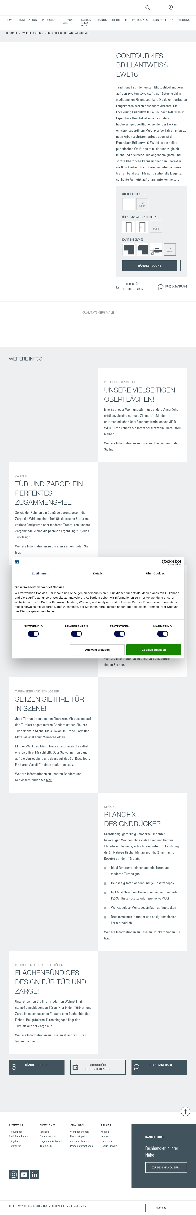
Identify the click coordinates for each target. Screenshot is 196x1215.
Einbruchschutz (48, 1136)
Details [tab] (98, 573)
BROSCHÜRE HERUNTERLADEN (129, 287)
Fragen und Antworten (51, 1141)
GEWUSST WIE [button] (69, 21)
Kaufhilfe (44, 1132)
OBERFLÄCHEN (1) (133, 194)
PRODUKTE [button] (50, 20)
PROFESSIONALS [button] (136, 20)
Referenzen (15, 1146)
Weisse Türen (31, 33)
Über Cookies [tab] (155, 573)
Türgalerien (15, 1141)
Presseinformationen (81, 1146)
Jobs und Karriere (79, 1141)
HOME (10, 20)
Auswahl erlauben (97, 649)
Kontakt (105, 1132)
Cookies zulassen (154, 649)
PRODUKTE (11, 33)
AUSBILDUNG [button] (181, 20)
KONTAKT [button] (160, 20)
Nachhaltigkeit (78, 1136)
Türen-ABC (46, 1146)
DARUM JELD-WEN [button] (86, 23)
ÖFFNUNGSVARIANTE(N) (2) (139, 217)
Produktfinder (16, 1132)
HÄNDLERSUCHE (108, 20)
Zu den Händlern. (166, 1167)
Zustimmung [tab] (40, 573)
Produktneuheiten (18, 1136)
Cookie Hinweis (109, 1146)
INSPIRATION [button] (28, 20)
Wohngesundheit (79, 1132)
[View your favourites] (159, 7)
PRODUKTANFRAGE (172, 287)
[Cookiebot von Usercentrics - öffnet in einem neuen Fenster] (164, 562)
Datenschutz (107, 1141)
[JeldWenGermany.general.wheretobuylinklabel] (170, 7)
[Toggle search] (148, 7)
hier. (112, 449)
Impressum (107, 1136)
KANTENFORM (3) (133, 239)
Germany (156, 1207)
